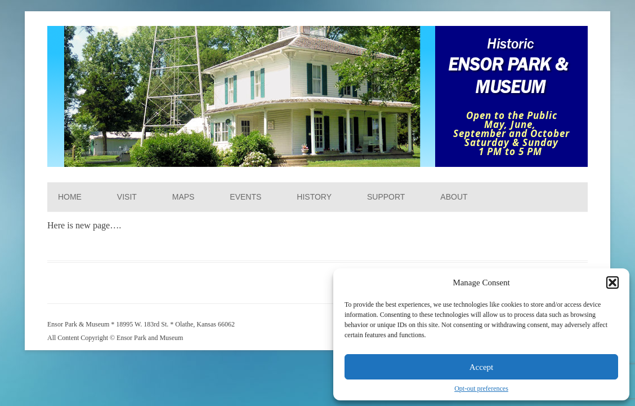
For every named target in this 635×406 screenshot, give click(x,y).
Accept (481, 367)
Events (245, 196)
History (314, 196)
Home (70, 196)
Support (386, 196)
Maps (183, 196)
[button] (612, 282)
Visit (127, 196)
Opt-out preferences (481, 388)
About (453, 196)
